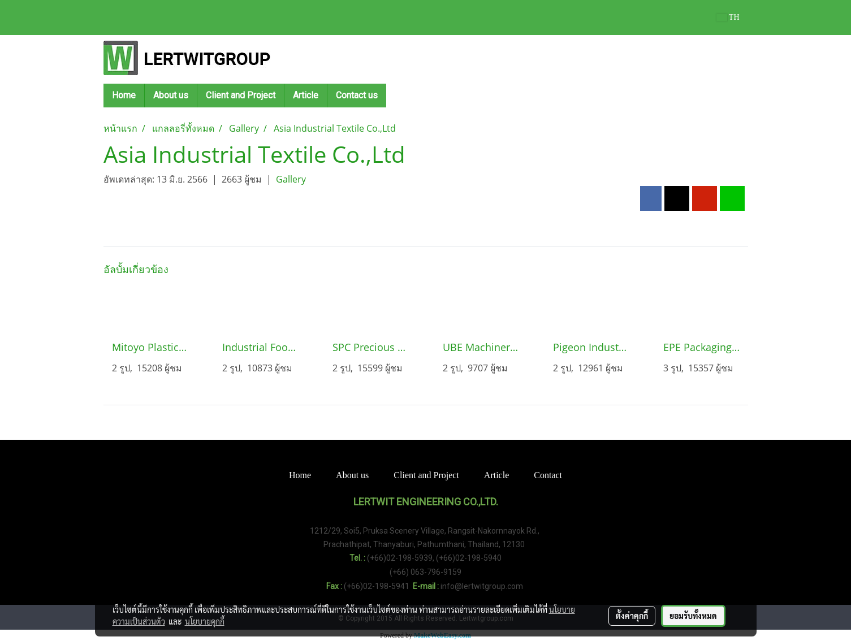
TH (728, 17)
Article (305, 95)
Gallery (291, 179)
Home (124, 95)
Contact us (357, 95)
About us (170, 95)
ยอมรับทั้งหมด (693, 615)
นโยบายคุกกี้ (204, 621)
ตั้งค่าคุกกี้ (632, 615)
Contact (548, 475)
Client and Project (240, 95)
